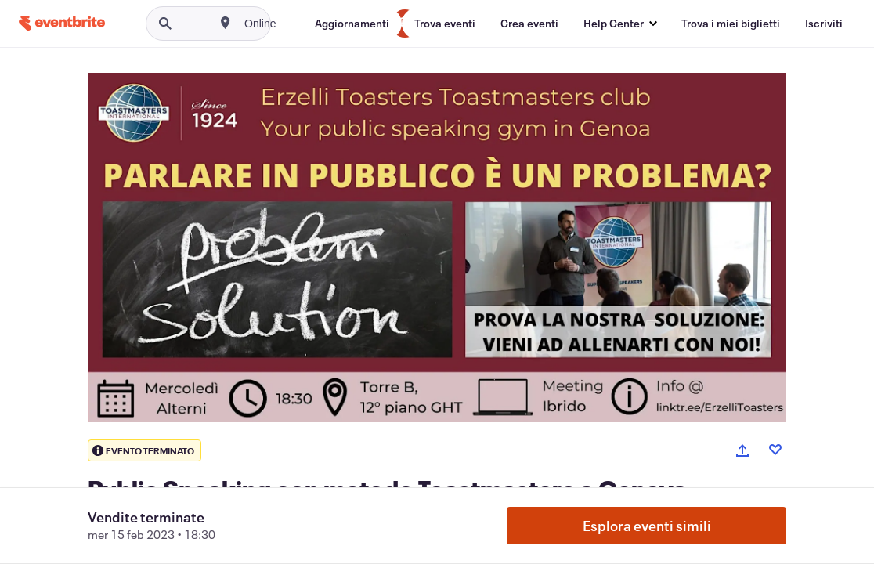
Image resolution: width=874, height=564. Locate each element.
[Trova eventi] (445, 23)
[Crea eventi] (529, 23)
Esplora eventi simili (647, 525)
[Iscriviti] (824, 23)
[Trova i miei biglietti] (731, 23)
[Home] (62, 23)
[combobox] (313, 23)
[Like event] (775, 450)
